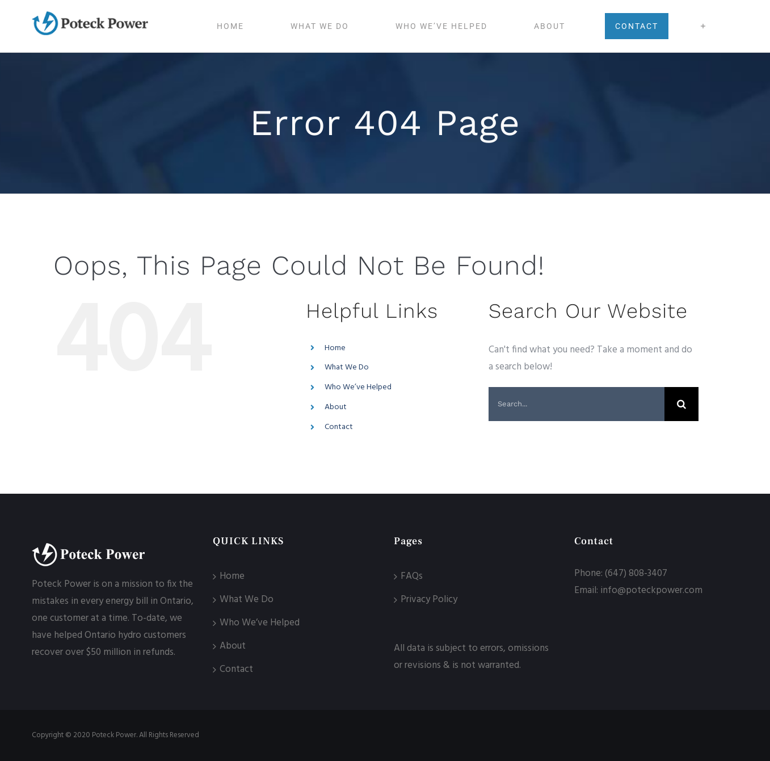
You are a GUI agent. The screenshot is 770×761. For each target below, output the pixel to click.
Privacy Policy (429, 599)
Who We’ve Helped (358, 387)
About (336, 407)
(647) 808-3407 (636, 573)
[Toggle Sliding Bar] (703, 26)
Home (335, 348)
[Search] (681, 404)
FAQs (412, 576)
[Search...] (576, 404)
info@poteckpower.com (651, 590)
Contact (339, 427)
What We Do (347, 367)
